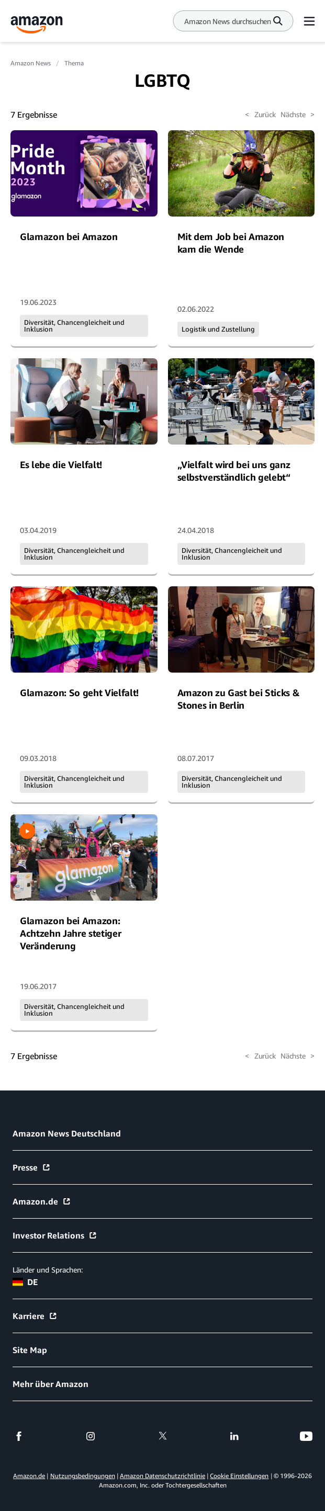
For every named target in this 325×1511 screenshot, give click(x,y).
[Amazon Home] (36, 24)
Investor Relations (55, 1235)
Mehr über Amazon (50, 1384)
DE (25, 1282)
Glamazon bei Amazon (69, 236)
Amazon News (30, 63)
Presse (32, 1167)
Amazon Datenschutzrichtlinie (162, 1476)
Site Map (30, 1350)
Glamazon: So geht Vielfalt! (79, 692)
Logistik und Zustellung (218, 329)
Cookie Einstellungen (239, 1476)
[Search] (228, 21)
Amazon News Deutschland (67, 1133)
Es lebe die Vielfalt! (61, 464)
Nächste (298, 114)
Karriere (35, 1316)
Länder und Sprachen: (48, 1269)
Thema (74, 63)
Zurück (260, 114)
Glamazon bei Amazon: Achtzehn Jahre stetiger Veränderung (70, 933)
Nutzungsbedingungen (82, 1476)
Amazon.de (42, 1201)
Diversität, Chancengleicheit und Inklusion (74, 325)
